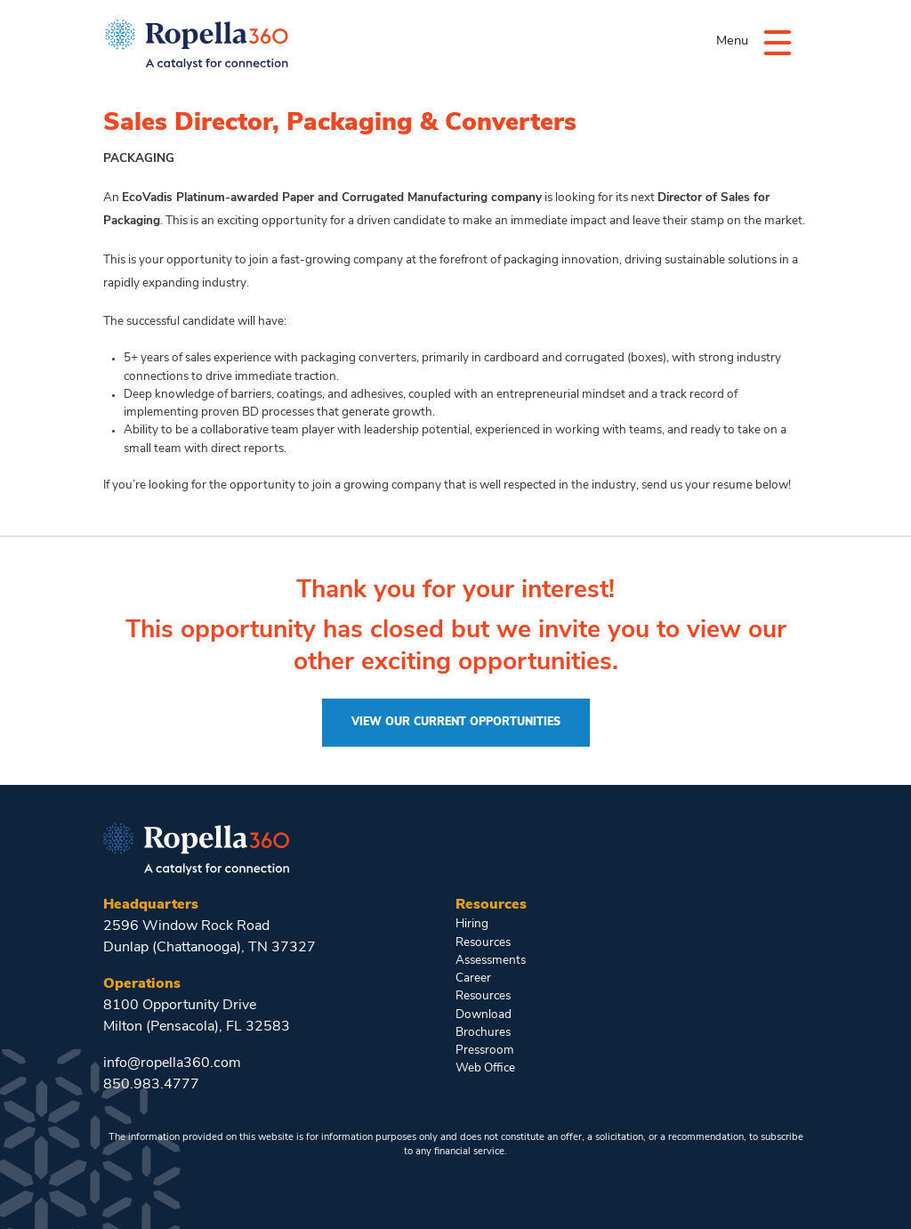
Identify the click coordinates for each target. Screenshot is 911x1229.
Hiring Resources (483, 933)
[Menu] (777, 41)
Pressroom (485, 1050)
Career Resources (483, 987)
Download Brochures (484, 1024)
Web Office (485, 1068)
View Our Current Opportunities (455, 722)
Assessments (491, 960)
